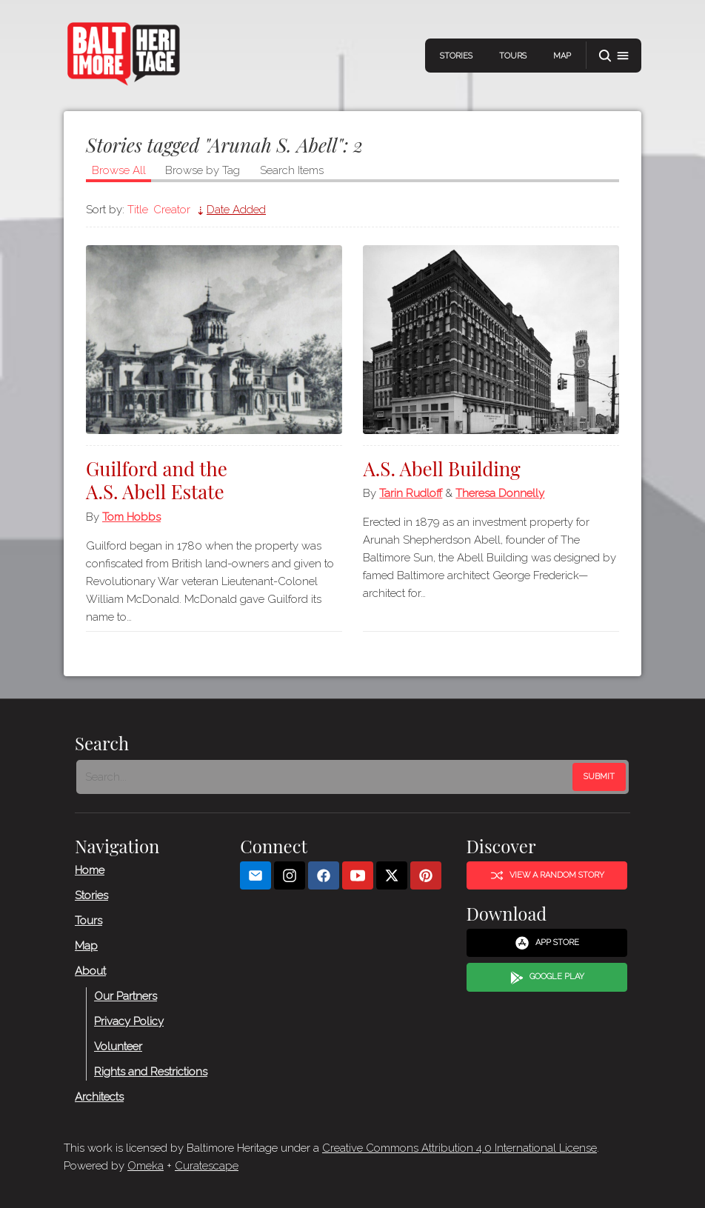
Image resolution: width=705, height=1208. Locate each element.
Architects (99, 1097)
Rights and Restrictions (150, 1071)
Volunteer (118, 1046)
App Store (547, 942)
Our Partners (125, 996)
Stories (456, 56)
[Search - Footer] (325, 777)
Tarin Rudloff (410, 493)
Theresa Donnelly (499, 493)
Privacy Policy (129, 1021)
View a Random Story (547, 875)
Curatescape (206, 1165)
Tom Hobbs (131, 517)
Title (137, 209)
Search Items (292, 170)
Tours (513, 56)
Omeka (145, 1165)
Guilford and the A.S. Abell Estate (156, 479)
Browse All (119, 170)
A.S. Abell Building (441, 468)
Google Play (547, 977)
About (90, 971)
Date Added (236, 209)
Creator (171, 209)
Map (562, 56)
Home (89, 870)
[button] (613, 55)
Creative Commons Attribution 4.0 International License (459, 1148)
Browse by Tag (202, 170)
